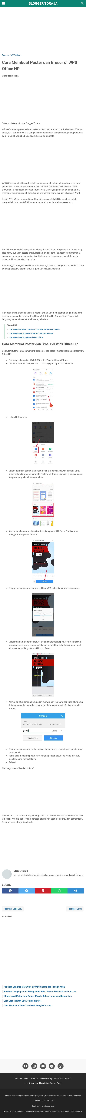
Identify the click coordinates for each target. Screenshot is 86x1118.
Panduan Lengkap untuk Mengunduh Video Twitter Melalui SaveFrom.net (40, 991)
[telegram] (76, 890)
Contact (34, 1079)
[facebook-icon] (25, 1066)
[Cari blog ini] (82, 3)
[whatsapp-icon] (61, 1066)
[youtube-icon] (43, 1066)
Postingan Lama (75, 909)
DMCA (68, 1079)
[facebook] (10, 890)
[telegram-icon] (52, 1066)
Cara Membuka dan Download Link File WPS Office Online (35, 329)
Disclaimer (58, 1079)
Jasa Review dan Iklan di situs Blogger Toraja (43, 1083)
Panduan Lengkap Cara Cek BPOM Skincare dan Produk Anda (34, 987)
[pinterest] (43, 890)
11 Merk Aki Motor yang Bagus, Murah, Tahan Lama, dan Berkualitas (38, 996)
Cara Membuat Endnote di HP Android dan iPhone (31, 333)
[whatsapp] (59, 890)
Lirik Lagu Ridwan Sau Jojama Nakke (22, 1001)
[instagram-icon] (34, 1066)
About (26, 1079)
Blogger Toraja (43, 3)
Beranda (18, 1079)
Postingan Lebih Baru (13, 909)
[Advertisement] (43, 30)
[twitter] (26, 890)
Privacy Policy (46, 1079)
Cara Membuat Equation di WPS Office (26, 337)
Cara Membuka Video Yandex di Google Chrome (27, 1005)
